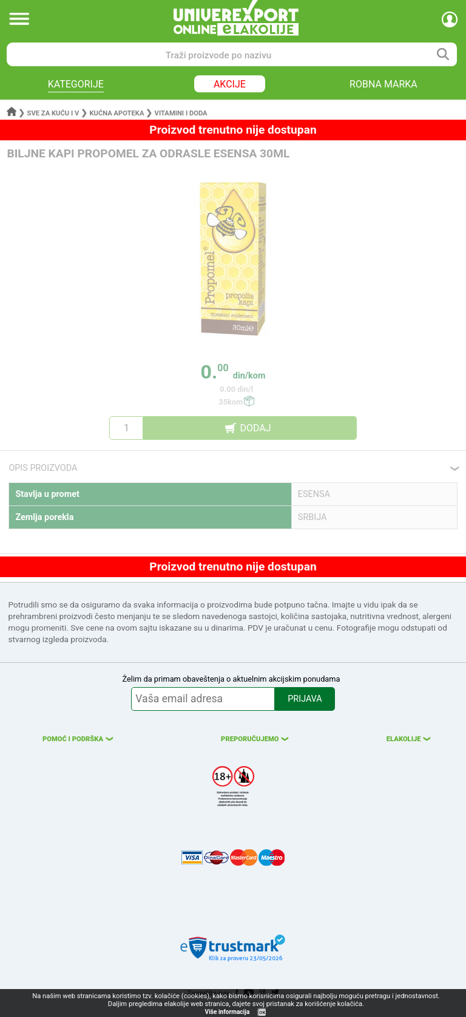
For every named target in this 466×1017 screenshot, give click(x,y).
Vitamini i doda (181, 113)
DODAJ (255, 428)
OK (262, 1012)
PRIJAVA (305, 699)
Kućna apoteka (116, 113)
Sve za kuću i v (53, 113)
